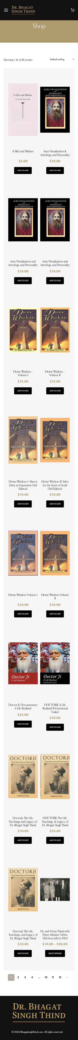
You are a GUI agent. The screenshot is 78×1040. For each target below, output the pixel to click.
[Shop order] (62, 59)
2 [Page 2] (18, 977)
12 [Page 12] (60, 977)
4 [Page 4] (32, 977)
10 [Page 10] (46, 977)
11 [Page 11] (53, 977)
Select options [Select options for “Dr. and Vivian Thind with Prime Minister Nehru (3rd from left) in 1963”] (55, 953)
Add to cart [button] (22, 170)
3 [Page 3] (25, 977)
